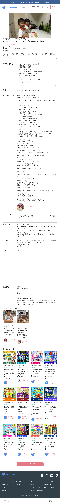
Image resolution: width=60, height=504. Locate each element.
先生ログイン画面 (48, 482)
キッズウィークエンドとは (8, 482)
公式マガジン (5, 487)
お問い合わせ (33, 482)
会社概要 (4, 490)
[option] (30, 25)
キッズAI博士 (43, 7)
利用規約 (32, 485)
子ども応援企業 (20, 482)
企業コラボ (38, 7)
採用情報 (18, 485)
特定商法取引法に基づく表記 (36, 491)
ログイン (48, 7)
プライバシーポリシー (35, 487)
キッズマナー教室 (9, 44)
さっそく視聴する (44, 2)
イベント (28, 7)
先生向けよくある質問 (49, 487)
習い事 (33, 7)
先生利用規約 (47, 485)
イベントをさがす (30, 464)
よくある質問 (5, 485)
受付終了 (51, 501)
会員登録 (53, 7)
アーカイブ (23, 7)
